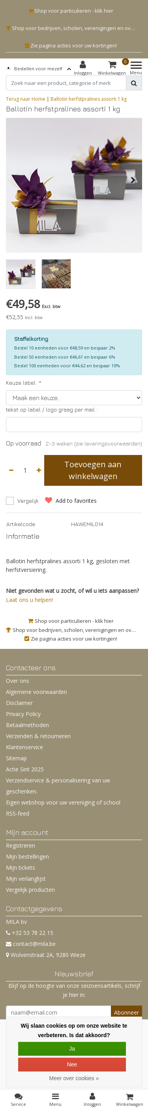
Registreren (20, 845)
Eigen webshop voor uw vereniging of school (63, 802)
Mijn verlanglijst (26, 878)
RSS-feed (17, 813)
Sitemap (16, 758)
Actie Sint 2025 (25, 769)
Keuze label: (23, 382)
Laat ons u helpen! (29, 599)
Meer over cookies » (74, 1078)
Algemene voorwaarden (36, 692)
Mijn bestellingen (27, 856)
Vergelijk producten (30, 889)
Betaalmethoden (27, 725)
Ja (72, 1048)
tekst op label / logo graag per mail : (51, 409)
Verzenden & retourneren (38, 736)
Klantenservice (24, 747)
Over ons (17, 680)
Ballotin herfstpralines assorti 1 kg (89, 99)
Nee (72, 1064)
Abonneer (126, 1012)
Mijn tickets (20, 867)
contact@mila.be (31, 943)
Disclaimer (19, 703)
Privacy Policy (23, 714)
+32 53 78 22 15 (29, 932)
